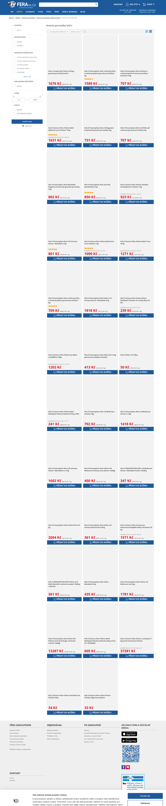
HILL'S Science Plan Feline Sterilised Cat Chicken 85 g (64, 696)
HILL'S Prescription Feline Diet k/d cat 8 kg (64, 526)
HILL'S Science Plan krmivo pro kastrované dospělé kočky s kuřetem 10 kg (136, 527)
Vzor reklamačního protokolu (93, 739)
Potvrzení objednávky (54, 733)
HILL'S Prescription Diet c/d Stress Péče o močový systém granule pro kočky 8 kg (100, 73)
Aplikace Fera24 (15, 730)
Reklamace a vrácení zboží (92, 736)
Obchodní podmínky (16, 742)
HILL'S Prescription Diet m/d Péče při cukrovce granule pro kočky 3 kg (135, 129)
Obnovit (27, 126)
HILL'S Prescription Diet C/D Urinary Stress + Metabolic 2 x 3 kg (62, 469)
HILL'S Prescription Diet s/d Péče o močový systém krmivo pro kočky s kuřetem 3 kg (134, 73)
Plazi (40, 12)
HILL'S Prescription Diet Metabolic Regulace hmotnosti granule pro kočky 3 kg (64, 187)
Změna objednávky (53, 739)
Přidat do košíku (64, 88)
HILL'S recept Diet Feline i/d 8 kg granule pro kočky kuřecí (61, 72)
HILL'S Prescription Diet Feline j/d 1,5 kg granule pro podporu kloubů (100, 356)
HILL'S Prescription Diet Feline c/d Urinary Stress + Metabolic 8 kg (97, 299)
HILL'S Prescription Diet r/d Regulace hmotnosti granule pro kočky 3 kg (99, 129)
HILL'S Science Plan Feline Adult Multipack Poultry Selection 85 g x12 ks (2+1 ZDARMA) (99, 640)
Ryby (57, 12)
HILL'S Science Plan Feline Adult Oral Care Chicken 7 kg (99, 242)
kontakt (118, 4)
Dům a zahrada (69, 12)
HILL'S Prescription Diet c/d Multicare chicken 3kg (99, 412)
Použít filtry (27, 122)
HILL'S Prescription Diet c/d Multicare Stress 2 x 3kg (135, 412)
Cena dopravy (14, 733)
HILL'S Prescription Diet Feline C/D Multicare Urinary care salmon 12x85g (99, 469)
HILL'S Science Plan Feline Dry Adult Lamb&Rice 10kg (62, 356)
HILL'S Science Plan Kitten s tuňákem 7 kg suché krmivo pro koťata (136, 639)
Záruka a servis (89, 742)
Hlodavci (30, 12)
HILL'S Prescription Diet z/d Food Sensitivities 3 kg (97, 186)
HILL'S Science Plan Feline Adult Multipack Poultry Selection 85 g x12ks (63, 412)
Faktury (86, 730)
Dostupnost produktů (17, 739)
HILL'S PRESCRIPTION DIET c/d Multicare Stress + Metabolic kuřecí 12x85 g (136, 469)
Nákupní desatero (52, 730)
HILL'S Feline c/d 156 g (129, 355)
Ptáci (48, 12)
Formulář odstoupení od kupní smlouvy (97, 733)
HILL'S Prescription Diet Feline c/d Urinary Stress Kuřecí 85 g (97, 526)
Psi (12, 12)
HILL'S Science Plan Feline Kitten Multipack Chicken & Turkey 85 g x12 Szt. (135, 300)
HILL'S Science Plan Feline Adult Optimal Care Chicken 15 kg (61, 129)
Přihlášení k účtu (52, 736)
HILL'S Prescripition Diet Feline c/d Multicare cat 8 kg (134, 583)
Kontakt (12, 780)
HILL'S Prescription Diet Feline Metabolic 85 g (96, 583)
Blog (82, 12)
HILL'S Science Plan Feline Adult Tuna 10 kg (135, 242)
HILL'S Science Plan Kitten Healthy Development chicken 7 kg (134, 186)
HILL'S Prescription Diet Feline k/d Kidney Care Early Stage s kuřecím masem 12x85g (62, 640)
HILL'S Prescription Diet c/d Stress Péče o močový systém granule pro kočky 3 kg (64, 300)
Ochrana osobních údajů (18, 745)
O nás (11, 778)
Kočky (19, 12)
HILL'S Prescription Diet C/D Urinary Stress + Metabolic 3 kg (62, 242)
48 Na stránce (76, 32)
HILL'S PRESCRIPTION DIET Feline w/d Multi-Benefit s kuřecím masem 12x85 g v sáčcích (64, 584)
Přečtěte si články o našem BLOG (20, 749)
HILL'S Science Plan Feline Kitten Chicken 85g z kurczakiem (97, 696)
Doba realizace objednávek (18, 736)
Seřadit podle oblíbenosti (58, 32)
